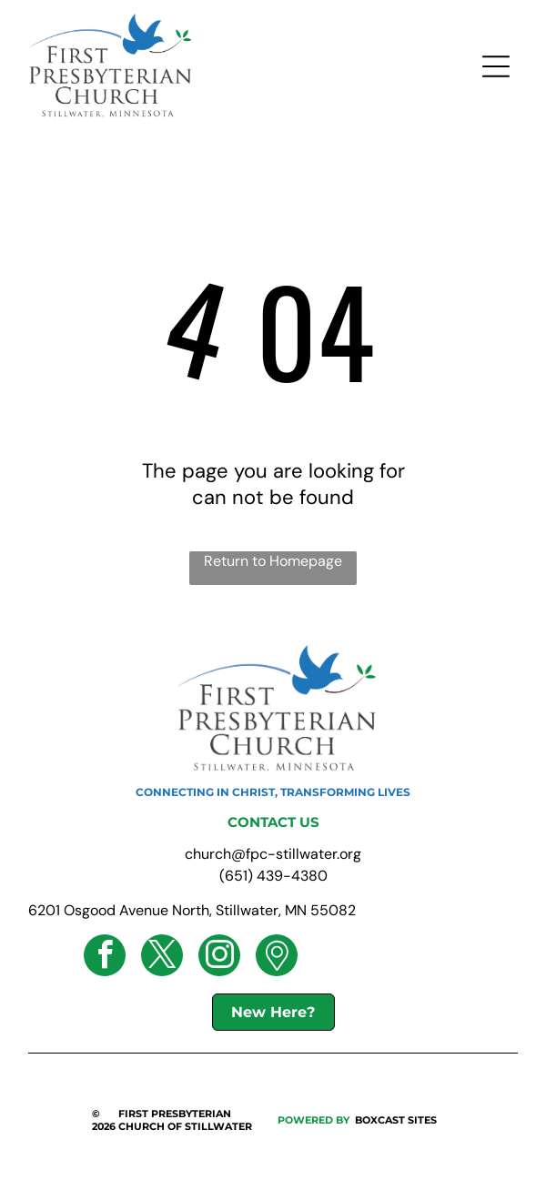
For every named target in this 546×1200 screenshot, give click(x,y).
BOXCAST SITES (396, 1120)
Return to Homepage (273, 560)
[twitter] (162, 957)
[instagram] (219, 957)
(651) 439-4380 (273, 875)
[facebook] (105, 957)
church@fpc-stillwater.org (273, 853)
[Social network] (277, 957)
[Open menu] (496, 66)
